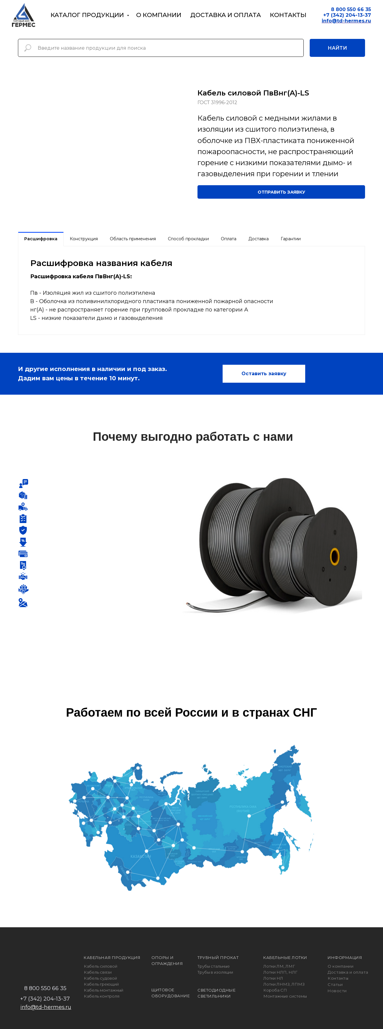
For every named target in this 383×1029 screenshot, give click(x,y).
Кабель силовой (100, 966)
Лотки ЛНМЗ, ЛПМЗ (284, 984)
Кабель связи (98, 972)
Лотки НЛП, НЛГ (280, 972)
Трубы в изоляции (215, 972)
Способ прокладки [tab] (188, 238)
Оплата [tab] (228, 238)
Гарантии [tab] (291, 238)
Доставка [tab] (258, 238)
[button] (281, 192)
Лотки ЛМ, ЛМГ (279, 966)
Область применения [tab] (133, 238)
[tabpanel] (191, 290)
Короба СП (275, 990)
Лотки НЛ (273, 978)
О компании (158, 15)
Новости (337, 990)
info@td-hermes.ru (45, 1007)
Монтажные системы (285, 996)
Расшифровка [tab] (40, 238)
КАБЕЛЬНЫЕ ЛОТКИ (285, 957)
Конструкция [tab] (84, 238)
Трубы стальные (213, 966)
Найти (337, 48)
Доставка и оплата (225, 15)
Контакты (288, 15)
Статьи (335, 984)
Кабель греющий (101, 984)
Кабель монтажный (103, 990)
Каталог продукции (88, 15)
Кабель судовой (100, 978)
